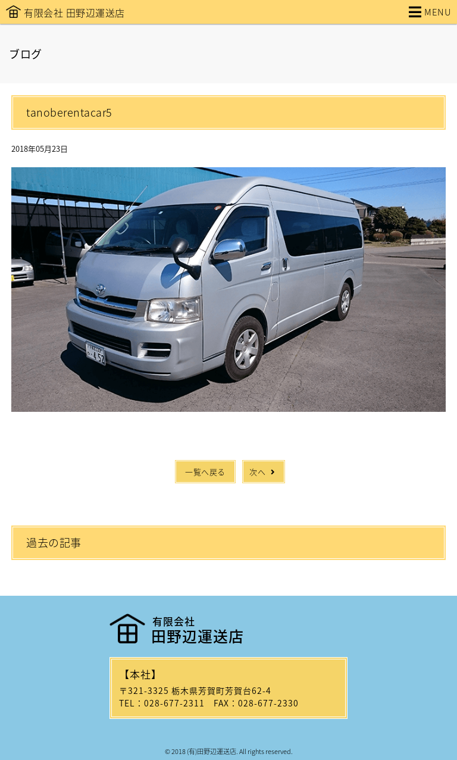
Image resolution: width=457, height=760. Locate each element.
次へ (263, 471)
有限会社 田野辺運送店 (74, 12)
